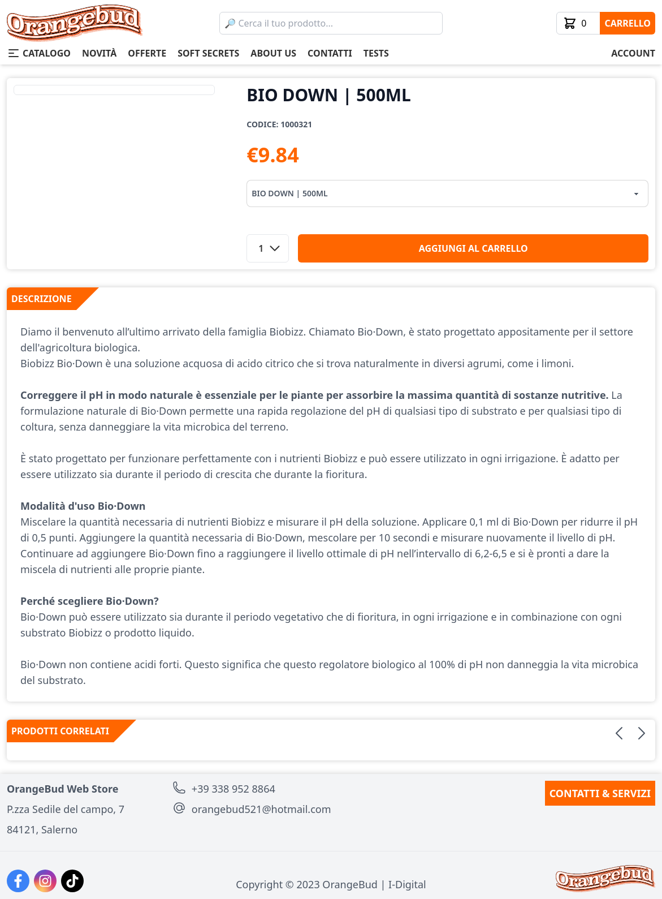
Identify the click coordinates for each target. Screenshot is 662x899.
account (633, 53)
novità (99, 53)
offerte (147, 53)
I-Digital (407, 884)
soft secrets (208, 53)
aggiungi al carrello (473, 248)
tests (376, 53)
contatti (330, 53)
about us (273, 53)
